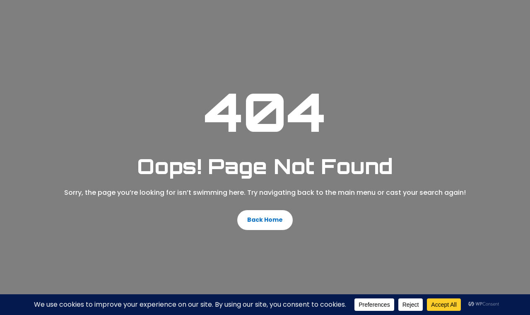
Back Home (265, 220)
